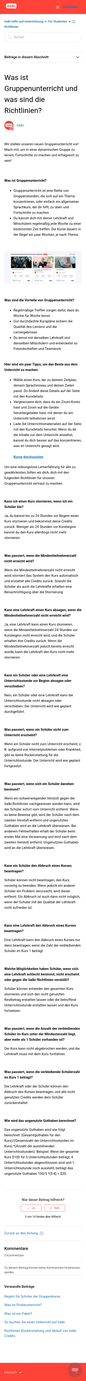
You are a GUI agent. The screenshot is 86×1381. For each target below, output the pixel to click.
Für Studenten (57, 21)
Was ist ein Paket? (18, 1314)
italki (20, 125)
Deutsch (11, 1372)
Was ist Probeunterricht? (23, 1305)
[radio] (31, 1208)
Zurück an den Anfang (24, 1233)
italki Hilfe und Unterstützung (23, 21)
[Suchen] (43, 37)
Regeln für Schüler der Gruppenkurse (32, 1296)
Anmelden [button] (70, 7)
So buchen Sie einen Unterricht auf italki (34, 1322)
